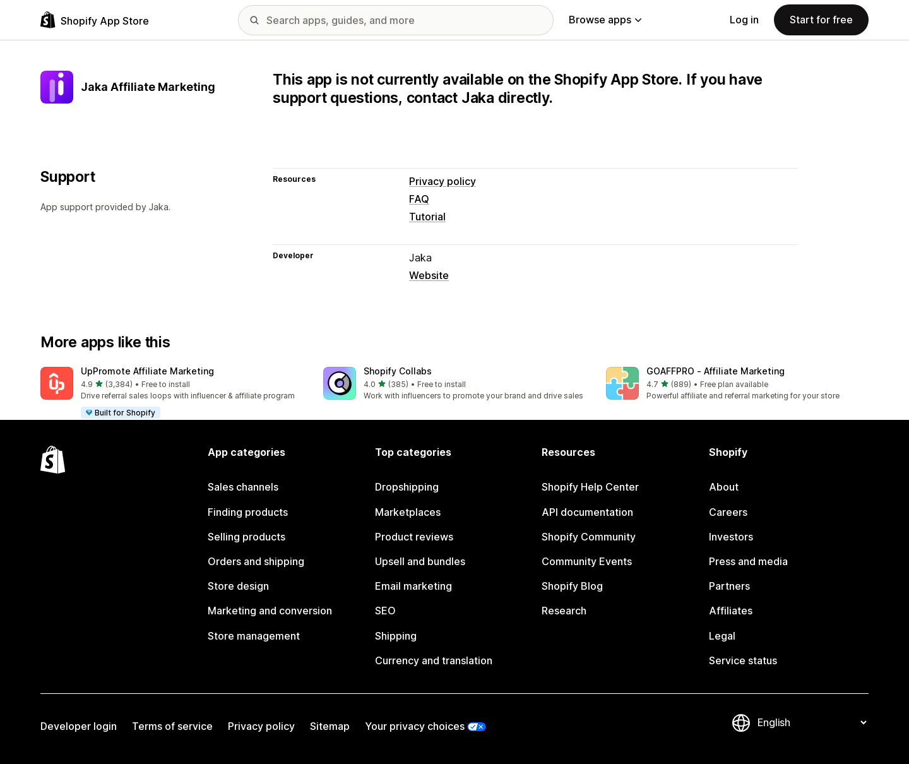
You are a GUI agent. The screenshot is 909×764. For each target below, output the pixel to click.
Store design (238, 586)
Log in (744, 19)
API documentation (587, 512)
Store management (254, 636)
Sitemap (330, 726)
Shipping (396, 636)
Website (429, 275)
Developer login (78, 726)
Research (564, 610)
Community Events (587, 561)
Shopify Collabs (398, 371)
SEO (385, 610)
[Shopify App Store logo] (94, 19)
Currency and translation (433, 660)
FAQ (419, 199)
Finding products (248, 512)
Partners (729, 586)
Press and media (748, 561)
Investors (731, 536)
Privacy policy (442, 181)
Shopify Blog (572, 586)
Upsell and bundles (420, 561)
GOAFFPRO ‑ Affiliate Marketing (715, 371)
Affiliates (730, 610)
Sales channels (243, 486)
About (724, 486)
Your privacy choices (415, 726)
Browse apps (605, 19)
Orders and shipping (256, 561)
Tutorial (427, 216)
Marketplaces (408, 512)
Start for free (821, 19)
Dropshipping (407, 486)
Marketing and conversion (270, 610)
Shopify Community (589, 536)
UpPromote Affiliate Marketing (147, 371)
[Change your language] (812, 723)
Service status (743, 660)
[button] (171, 393)
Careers (728, 512)
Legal (722, 636)
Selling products (246, 536)
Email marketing (413, 586)
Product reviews (414, 536)
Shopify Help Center (590, 486)
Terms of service (172, 726)
